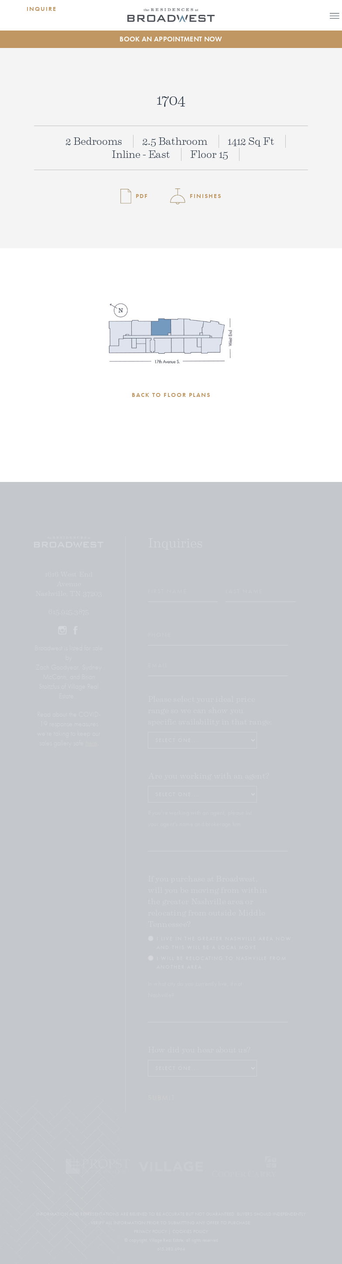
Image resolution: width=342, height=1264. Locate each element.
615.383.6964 (171, 1249)
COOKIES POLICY (190, 1231)
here (91, 743)
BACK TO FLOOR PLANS (171, 395)
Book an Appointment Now (171, 39)
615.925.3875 (68, 611)
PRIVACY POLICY (150, 1231)
